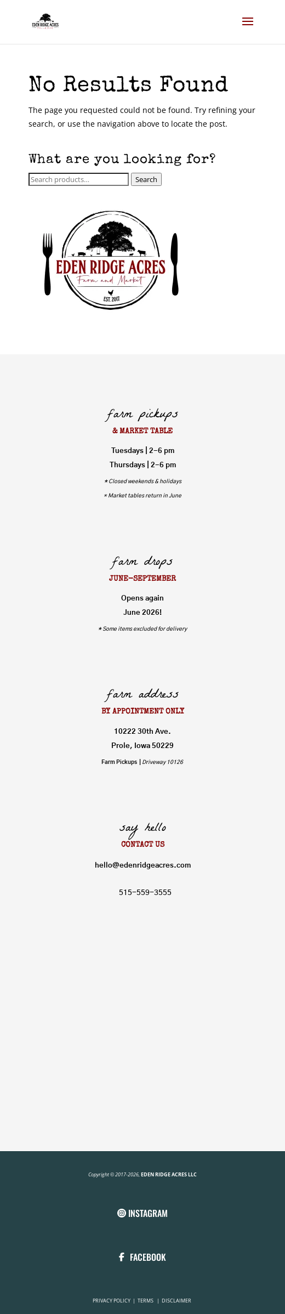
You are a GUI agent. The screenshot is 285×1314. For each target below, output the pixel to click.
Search (146, 179)
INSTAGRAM (148, 1213)
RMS (149, 1300)
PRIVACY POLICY (112, 1300)
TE (139, 1300)
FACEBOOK (148, 1257)
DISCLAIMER (176, 1300)
